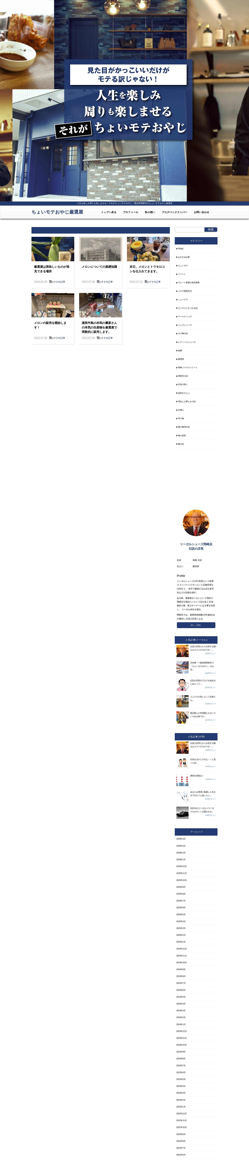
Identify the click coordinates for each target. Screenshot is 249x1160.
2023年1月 (181, 1107)
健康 (180, 350)
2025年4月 (181, 921)
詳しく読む (196, 625)
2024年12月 (181, 949)
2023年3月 (181, 1093)
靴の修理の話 (184, 427)
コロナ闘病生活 (185, 291)
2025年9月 (181, 887)
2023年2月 (181, 1100)
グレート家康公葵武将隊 (189, 282)
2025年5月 (181, 914)
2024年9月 (181, 969)
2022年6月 (181, 1155)
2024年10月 (181, 962)
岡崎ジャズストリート (188, 367)
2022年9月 (181, 1134)
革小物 (181, 418)
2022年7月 (181, 1148)
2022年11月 (181, 1120)
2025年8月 (181, 894)
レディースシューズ (187, 342)
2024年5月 (181, 997)
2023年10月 (181, 1045)
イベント (182, 274)
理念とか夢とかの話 (187, 401)
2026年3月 (181, 846)
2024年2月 (181, 1017)
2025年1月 (181, 942)
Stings (180, 248)
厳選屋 (181, 359)
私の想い (150, 212)
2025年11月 (181, 873)
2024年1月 (181, 1024)
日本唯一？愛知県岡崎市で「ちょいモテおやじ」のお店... (202, 666)
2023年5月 (181, 1079)
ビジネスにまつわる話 (188, 308)
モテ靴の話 (183, 333)
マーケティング (185, 316)
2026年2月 (181, 853)
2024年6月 (181, 990)
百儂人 (181, 410)
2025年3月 (181, 928)
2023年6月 (181, 1072)
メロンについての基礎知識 (99, 266)
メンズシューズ (185, 325)
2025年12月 (181, 866)
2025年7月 (181, 901)
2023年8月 (181, 1058)
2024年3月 (181, 1010)
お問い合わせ (202, 212)
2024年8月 (181, 976)
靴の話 (181, 444)
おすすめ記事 (58, 281)
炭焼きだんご (184, 393)
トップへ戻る (109, 212)
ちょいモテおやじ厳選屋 (57, 212)
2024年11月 (181, 956)
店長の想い (183, 384)
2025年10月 (181, 880)
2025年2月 (181, 935)
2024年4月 (181, 1004)
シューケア (183, 300)
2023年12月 (181, 1031)
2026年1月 (181, 859)
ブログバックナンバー (174, 212)
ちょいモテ (183, 265)
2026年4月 (181, 839)
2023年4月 (181, 1086)
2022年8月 (181, 1141)
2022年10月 (181, 1127)
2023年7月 (181, 1065)
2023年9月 (181, 1052)
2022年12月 (181, 1113)
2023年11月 (181, 1038)
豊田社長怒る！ (197, 776)
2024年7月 (181, 983)
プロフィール (131, 212)
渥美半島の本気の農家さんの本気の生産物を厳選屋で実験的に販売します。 (99, 327)
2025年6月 (181, 907)
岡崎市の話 (183, 376)
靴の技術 (182, 435)
